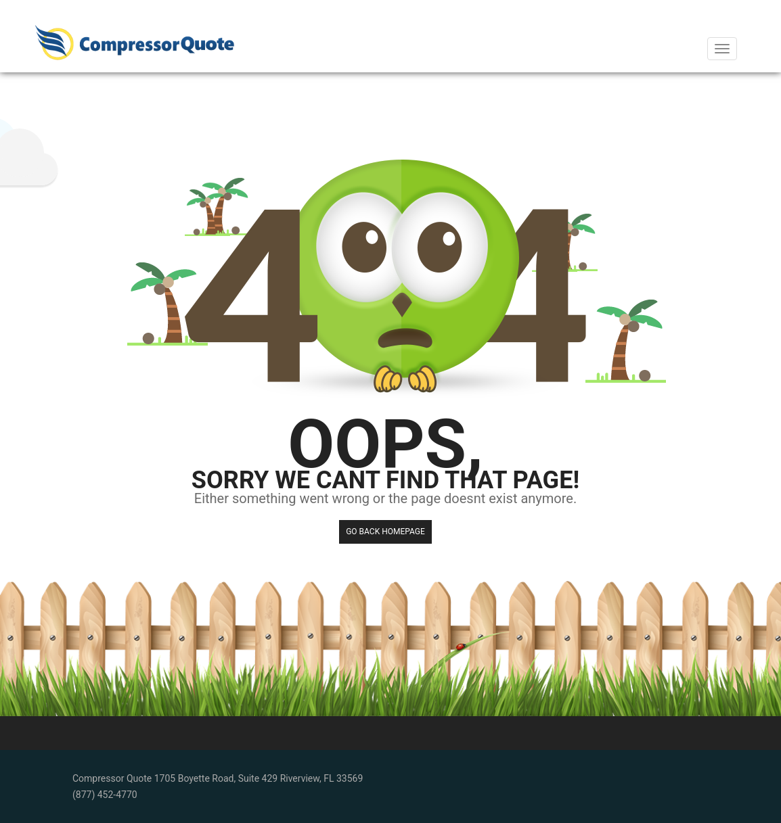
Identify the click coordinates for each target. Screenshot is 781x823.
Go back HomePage (385, 531)
